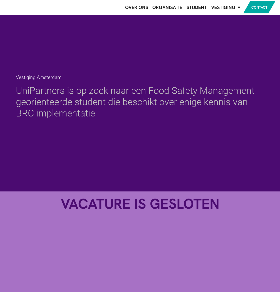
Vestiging (221, 8)
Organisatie (163, 8)
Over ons (132, 8)
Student (192, 8)
